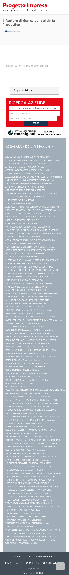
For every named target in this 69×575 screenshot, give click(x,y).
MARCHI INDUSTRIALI (15, 357)
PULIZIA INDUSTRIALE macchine (41, 420)
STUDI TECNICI (12, 500)
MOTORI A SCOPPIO (38, 373)
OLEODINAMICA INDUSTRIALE (18, 387)
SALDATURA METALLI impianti (18, 457)
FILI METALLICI (36, 270)
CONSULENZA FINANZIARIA (42, 240)
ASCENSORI (40, 190)
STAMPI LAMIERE (43, 490)
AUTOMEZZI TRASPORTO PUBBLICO (21, 207)
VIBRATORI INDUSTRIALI (16, 540)
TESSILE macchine (13, 507)
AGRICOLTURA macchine (40, 170)
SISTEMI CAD (37, 473)
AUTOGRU (30, 200)
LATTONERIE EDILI (35, 327)
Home (17, 556)
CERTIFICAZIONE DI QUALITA (34, 230)
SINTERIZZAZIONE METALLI (17, 473)
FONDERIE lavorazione (43, 274)
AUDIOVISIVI (39, 197)
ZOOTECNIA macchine (28, 543)
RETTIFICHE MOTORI (38, 427)
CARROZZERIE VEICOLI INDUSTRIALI (22, 223)
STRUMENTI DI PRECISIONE (40, 497)
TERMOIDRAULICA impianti (17, 503)
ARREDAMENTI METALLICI (42, 184)
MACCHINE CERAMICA (15, 340)
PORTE (8, 403)
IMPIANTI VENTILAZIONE (16, 303)
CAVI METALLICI (12, 230)
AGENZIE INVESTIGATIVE (16, 170)
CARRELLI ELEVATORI (15, 220)
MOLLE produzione (31, 370)
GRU (31, 287)
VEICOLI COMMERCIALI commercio (46, 530)
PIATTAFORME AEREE (15, 400)
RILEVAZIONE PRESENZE (42, 437)
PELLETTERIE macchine (15, 397)
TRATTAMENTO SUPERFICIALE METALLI (23, 520)
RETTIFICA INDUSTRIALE (16, 427)
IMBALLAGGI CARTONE (15, 290)
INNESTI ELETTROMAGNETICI (32, 314)
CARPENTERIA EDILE (42, 214)
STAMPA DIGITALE (41, 483)
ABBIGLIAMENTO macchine (17, 157)
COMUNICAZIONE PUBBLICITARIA (46, 234)
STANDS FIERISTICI (41, 493)
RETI (20, 423)
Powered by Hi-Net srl (34, 573)
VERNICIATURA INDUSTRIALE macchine (22, 537)
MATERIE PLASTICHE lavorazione (40, 357)
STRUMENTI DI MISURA (15, 497)
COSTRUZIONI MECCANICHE (42, 250)
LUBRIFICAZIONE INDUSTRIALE (19, 337)
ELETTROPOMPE (13, 263)
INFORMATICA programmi (41, 310)
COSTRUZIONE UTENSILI (16, 250)
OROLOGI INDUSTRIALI (39, 393)
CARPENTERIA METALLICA (43, 217)
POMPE (56, 400)
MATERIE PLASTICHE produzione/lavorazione (24, 360)
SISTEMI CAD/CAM (53, 473)
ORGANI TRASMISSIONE (16, 393)
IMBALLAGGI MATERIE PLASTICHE (20, 294)
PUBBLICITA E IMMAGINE (49, 417)
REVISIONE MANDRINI (15, 430)
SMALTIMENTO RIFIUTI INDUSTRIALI (21, 480)
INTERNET (29, 317)
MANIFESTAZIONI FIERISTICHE (19, 350)
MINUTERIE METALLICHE (36, 367)
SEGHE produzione (41, 460)
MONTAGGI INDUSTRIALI (16, 373)
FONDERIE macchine (14, 277)
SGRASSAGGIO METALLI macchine (20, 470)
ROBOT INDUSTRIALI (14, 447)
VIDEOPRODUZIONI (37, 540)
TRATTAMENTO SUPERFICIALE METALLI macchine (27, 523)
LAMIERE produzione (14, 323)
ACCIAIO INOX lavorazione (33, 164)
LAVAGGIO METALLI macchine (18, 330)
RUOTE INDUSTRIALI (14, 450)
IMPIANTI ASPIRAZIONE (15, 297)
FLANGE (28, 274)
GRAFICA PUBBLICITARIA (16, 287)
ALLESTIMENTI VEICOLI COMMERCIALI (22, 177)
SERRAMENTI (33, 467)
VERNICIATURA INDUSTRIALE (39, 533)
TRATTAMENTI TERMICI (15, 517)
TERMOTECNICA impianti (41, 503)
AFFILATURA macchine (38, 167)
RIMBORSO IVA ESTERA (15, 440)
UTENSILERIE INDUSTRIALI (17, 530)
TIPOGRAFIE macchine (33, 507)
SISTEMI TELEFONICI (46, 477)
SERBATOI (33, 463)
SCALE (8, 460)
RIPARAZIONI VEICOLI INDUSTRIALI (44, 440)
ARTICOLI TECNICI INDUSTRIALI (19, 190)
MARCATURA (11, 353)
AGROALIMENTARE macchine (18, 174)
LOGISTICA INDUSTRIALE (39, 333)
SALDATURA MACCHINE (15, 453)
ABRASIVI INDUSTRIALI (40, 157)
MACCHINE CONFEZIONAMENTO (41, 340)
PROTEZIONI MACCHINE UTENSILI (20, 417)
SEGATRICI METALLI (22, 460)
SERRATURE (45, 467)
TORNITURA (10, 510)
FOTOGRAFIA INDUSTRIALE (17, 280)
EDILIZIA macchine (36, 254)
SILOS (40, 470)
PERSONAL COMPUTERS (39, 397)
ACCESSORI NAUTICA (15, 160)
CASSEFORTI (44, 227)
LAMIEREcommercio (33, 323)
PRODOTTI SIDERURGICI (24, 403)
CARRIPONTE (33, 220)
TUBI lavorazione (12, 527)
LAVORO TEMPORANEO (15, 333)
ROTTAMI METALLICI (46, 447)
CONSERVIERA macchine (29, 237)
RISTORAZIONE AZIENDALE (17, 443)
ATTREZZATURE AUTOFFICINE (18, 197)
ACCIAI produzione (51, 160)
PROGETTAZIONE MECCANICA (19, 410)
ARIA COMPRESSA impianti (17, 184)
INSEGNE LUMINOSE (14, 317)
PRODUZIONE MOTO (39, 407)
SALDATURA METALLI (37, 453)
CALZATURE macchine (51, 210)
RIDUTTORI (32, 433)
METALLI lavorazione (14, 367)
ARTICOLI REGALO (36, 187)
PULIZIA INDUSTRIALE (15, 420)
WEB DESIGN (11, 543)
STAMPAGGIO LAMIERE (15, 487)
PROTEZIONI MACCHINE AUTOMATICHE (23, 413)
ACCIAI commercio (34, 160)
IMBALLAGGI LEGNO (37, 290)
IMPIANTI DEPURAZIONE (16, 300)
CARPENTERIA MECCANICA (17, 217)
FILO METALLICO (51, 270)
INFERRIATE (30, 307)
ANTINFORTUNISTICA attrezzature (42, 180)
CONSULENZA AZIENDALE (17, 240)
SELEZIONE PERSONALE (16, 463)
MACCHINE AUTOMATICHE (46, 337)
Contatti (28, 556)
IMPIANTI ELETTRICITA (39, 300)
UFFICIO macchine (29, 527)
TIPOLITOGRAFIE (51, 507)
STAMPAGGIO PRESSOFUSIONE (19, 490)
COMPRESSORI (23, 234)
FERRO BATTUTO (13, 270)
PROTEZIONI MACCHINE (45, 410)
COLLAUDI (10, 234)
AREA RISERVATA (45, 556)
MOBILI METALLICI (13, 370)
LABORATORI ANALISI (46, 317)
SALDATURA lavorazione (35, 450)
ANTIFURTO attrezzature (51, 177)
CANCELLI (9, 214)
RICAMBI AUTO (33, 430)
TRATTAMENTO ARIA (37, 517)
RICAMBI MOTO (48, 430)
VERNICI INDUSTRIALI (15, 533)
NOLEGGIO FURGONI (38, 380)
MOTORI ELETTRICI (14, 377)
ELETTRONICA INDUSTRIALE (45, 260)
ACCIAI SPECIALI (12, 164)
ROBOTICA (30, 447)
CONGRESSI (10, 237)
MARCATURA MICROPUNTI (30, 353)
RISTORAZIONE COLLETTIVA (44, 443)
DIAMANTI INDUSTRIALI (15, 254)
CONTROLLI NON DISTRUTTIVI (19, 247)
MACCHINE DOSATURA (15, 343)
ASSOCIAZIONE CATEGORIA (44, 194)
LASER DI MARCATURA (15, 327)
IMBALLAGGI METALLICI (48, 294)
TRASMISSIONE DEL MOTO (17, 513)
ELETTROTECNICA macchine (34, 263)
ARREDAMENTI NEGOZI (15, 187)
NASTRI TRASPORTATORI (16, 380)
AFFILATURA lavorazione (15, 167)
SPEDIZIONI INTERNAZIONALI (18, 483)
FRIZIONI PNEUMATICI (15, 283)
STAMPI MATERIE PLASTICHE (18, 493)
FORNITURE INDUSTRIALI (36, 277)
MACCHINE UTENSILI (14, 347)
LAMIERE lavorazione (53, 320)
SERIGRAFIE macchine (15, 467)
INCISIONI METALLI (37, 303)
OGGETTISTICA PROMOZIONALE (19, 383)
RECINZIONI (10, 423)
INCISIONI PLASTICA (14, 307)
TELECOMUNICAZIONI (30, 500)
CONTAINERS (11, 243)
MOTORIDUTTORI (32, 377)
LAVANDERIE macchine (43, 330)
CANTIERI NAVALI (23, 214)
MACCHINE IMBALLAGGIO (38, 343)
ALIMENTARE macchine (42, 174)
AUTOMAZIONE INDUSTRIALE (18, 204)
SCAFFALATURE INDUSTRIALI (46, 457)
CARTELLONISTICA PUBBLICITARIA (20, 227)
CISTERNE (53, 230)
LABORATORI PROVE (14, 320)
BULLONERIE (34, 210)
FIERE (25, 270)
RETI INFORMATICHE (32, 423)
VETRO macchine (49, 537)
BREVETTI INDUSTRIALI (15, 210)
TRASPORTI (36, 513)
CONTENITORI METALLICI (30, 243)
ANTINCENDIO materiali (15, 180)
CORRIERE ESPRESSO (44, 247)
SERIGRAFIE (45, 463)
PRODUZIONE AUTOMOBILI (49, 403)
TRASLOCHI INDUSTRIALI (29, 510)
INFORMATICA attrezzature (16, 310)
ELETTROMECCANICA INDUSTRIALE (21, 257)
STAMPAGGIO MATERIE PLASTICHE (43, 487)
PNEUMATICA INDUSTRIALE (38, 400)
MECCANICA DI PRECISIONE (18, 363)
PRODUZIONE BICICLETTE (17, 407)
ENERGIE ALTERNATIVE (15, 267)
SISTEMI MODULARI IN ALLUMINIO (20, 477)
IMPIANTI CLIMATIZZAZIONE (40, 297)
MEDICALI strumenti (40, 363)
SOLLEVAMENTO (46, 480)
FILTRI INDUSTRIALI (14, 274)
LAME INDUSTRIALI (34, 320)
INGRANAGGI (11, 314)
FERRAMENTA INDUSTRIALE (40, 267)
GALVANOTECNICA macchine (39, 283)
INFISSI (41, 307)
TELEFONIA (46, 500)
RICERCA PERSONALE (15, 433)
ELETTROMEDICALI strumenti (18, 260)
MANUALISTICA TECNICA (45, 350)
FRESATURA (37, 280)
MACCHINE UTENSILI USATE (38, 347)
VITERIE (51, 540)
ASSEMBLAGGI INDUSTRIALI (18, 194)
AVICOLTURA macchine (49, 207)
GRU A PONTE (41, 287)
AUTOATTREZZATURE (15, 200)
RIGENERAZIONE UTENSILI (17, 437)
